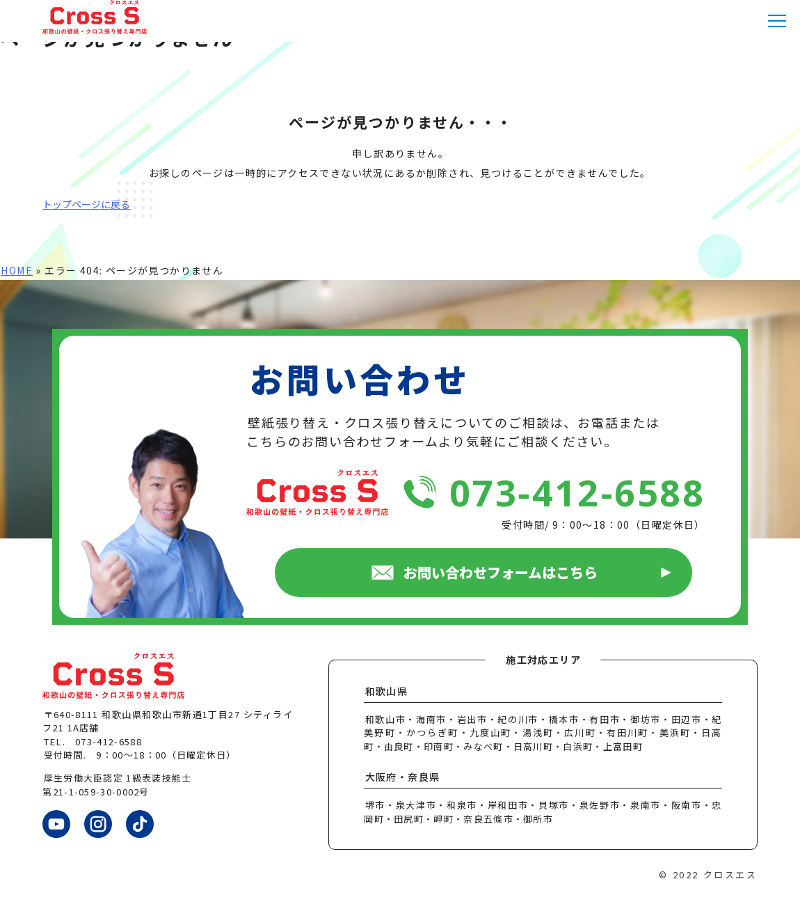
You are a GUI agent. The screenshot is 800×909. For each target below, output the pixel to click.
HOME (17, 270)
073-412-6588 (577, 492)
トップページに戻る (86, 204)
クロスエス (730, 874)
